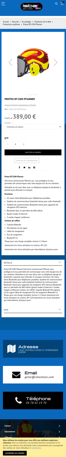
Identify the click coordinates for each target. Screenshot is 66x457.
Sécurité (15, 21)
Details (8, 262)
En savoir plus (35, 448)
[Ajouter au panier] (33, 152)
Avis (6, 309)
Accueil (6, 21)
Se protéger (26, 21)
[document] (33, 447)
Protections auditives (11, 24)
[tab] (33, 263)
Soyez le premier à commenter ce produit (20, 105)
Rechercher (56, 3)
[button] (10, 62)
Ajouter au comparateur (27, 160)
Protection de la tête (42, 21)
